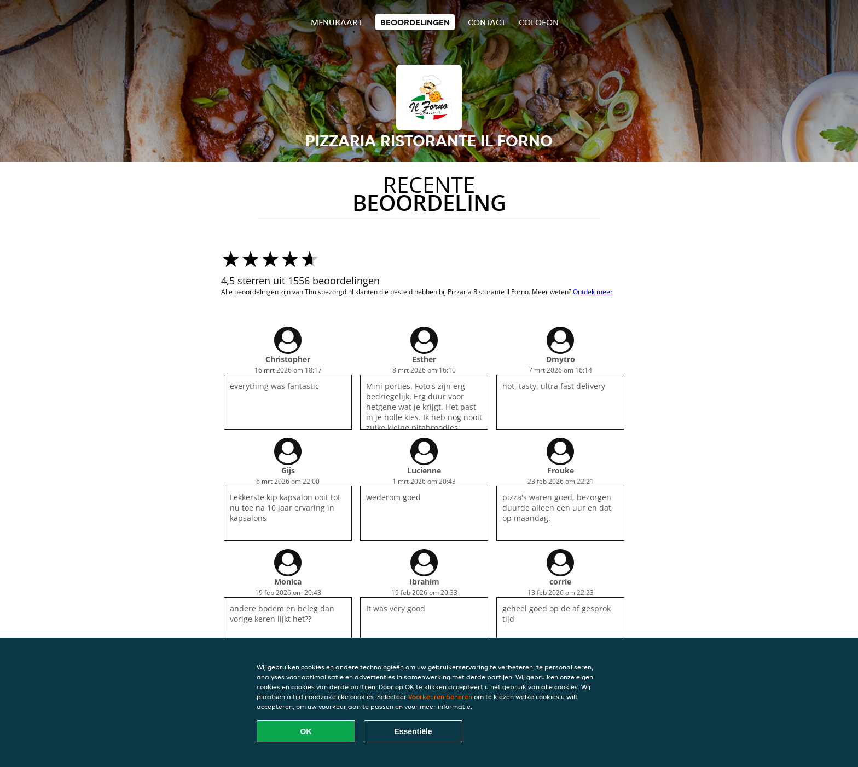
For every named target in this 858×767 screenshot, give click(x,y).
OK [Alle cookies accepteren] (306, 731)
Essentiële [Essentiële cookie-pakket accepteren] (413, 731)
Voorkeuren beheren (440, 696)
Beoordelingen (415, 22)
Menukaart (336, 22)
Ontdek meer (593, 291)
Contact (487, 22)
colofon (539, 22)
